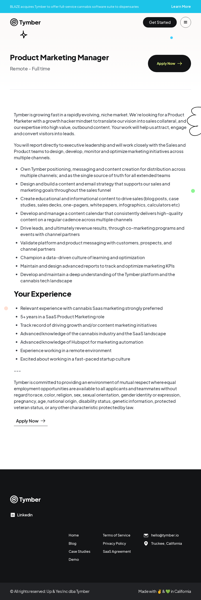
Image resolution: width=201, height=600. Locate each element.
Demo (74, 559)
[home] (25, 22)
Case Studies (79, 551)
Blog (72, 543)
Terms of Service (116, 535)
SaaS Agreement (117, 551)
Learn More (181, 6)
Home (74, 535)
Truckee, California (166, 543)
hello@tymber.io (165, 535)
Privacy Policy (114, 543)
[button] (185, 22)
